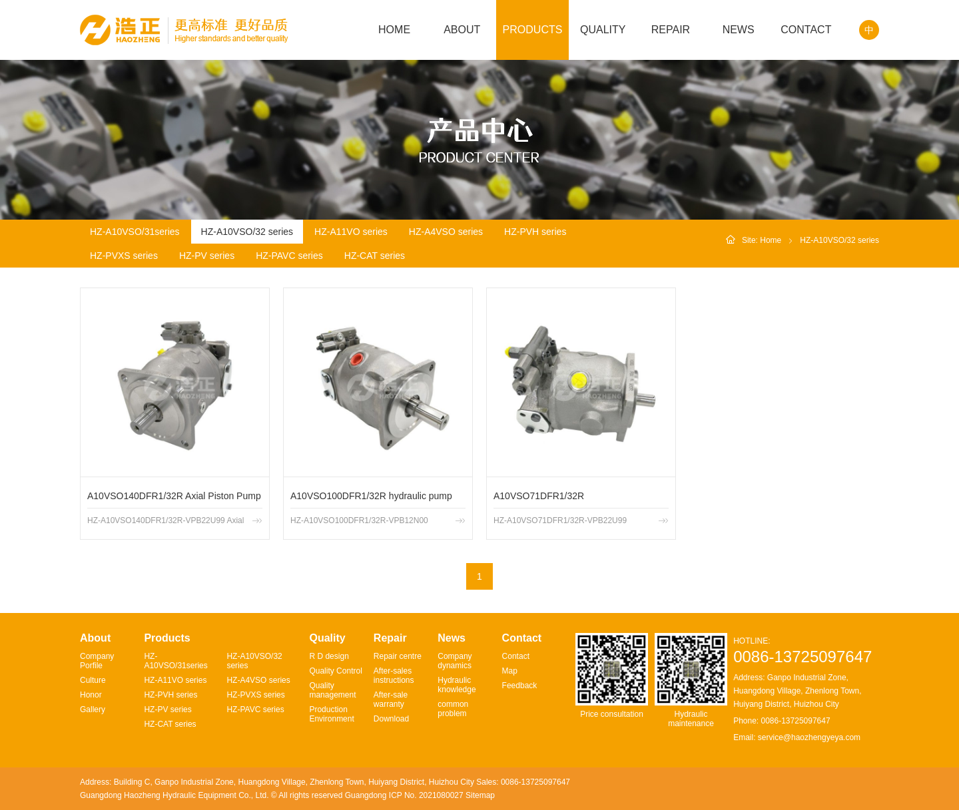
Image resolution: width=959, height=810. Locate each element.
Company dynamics (455, 661)
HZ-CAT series (374, 255)
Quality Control (335, 671)
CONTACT (806, 29)
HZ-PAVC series (289, 255)
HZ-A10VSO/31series (135, 231)
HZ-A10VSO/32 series (247, 231)
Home (770, 240)
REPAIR (670, 29)
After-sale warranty (391, 699)
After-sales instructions (394, 675)
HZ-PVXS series (124, 255)
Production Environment (331, 714)
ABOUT (462, 29)
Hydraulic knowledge (457, 685)
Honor (91, 695)
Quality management (332, 690)
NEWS (739, 29)
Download (391, 718)
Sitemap (480, 795)
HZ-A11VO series (351, 231)
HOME (394, 29)
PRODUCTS (533, 29)
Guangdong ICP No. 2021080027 (404, 795)
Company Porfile (97, 661)
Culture (93, 680)
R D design (328, 656)
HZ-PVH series (535, 231)
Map (509, 671)
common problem (453, 709)
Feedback (519, 685)
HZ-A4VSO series (446, 231)
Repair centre (398, 656)
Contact (515, 656)
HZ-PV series (206, 255)
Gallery (92, 709)
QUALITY (602, 29)
